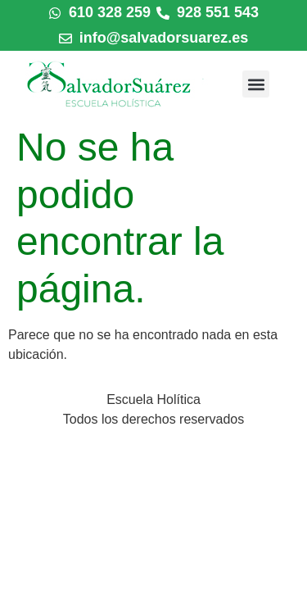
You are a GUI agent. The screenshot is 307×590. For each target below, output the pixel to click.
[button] (255, 84)
